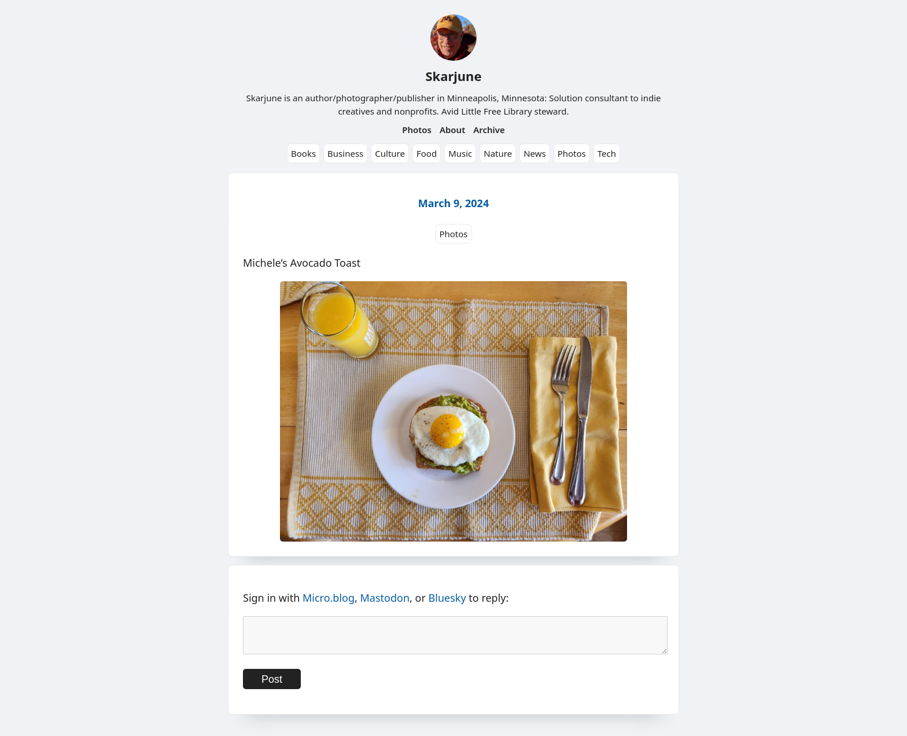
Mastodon (385, 598)
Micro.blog (329, 598)
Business (345, 153)
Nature (498, 153)
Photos (417, 129)
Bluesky (447, 598)
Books (303, 153)
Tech (607, 153)
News (534, 153)
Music (460, 153)
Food (426, 153)
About (452, 129)
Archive (489, 129)
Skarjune (453, 75)
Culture (390, 153)
